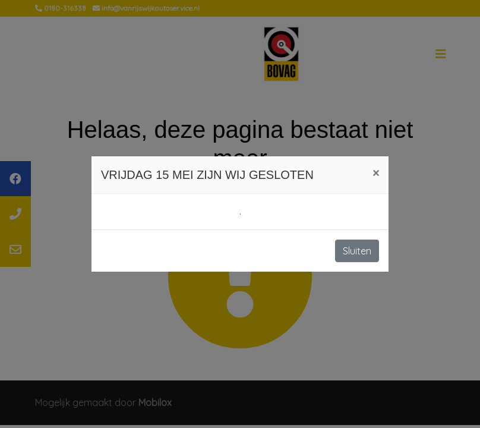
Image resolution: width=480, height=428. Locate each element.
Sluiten (357, 251)
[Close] (376, 173)
